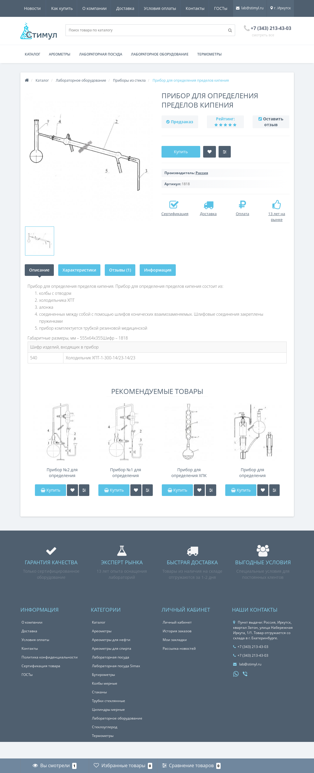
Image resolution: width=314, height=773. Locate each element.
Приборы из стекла (129, 97)
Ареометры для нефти (111, 656)
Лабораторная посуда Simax (116, 682)
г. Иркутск (280, 24)
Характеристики (79, 287)
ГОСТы (198, 8)
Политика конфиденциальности (50, 674)
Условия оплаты (135, 8)
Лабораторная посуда (100, 71)
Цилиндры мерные (108, 726)
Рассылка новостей (179, 665)
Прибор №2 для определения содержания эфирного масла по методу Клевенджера (62, 489)
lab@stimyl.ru (249, 24)
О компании (68, 8)
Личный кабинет (177, 639)
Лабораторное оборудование (160, 71)
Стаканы (99, 708)
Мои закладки (175, 656)
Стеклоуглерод (104, 743)
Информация (158, 287)
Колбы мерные (104, 700)
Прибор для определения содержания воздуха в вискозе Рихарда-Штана (252, 489)
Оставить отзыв (273, 138)
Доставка (100, 8)
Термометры (209, 71)
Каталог (32, 71)
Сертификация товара (41, 682)
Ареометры (59, 71)
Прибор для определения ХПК (189, 489)
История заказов (177, 647)
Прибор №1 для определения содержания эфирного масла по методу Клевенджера (125, 489)
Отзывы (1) (121, 287)
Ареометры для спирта (111, 665)
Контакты (171, 8)
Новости (223, 8)
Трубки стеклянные (108, 717)
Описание (39, 287)
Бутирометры (103, 691)
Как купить (35, 8)
